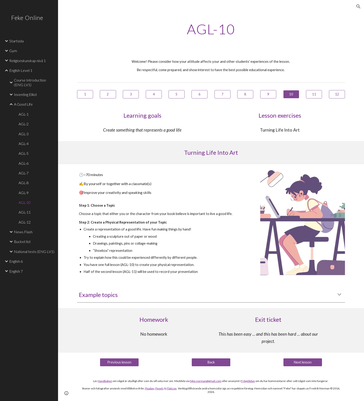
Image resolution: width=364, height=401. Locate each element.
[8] (245, 94)
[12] (337, 94)
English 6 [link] (16, 261)
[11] (314, 94)
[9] (268, 94)
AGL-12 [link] (25, 222)
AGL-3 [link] (24, 134)
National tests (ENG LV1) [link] (34, 251)
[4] (154, 94)
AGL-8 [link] (24, 182)
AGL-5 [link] (24, 153)
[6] (199, 94)
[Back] (211, 362)
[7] (222, 94)
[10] (291, 94)
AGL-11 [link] (25, 212)
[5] (176, 94)
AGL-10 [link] (25, 202)
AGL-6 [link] (24, 163)
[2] (108, 94)
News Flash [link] (23, 232)
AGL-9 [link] (24, 192)
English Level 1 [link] (20, 70)
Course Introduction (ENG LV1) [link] (30, 82)
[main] (211, 28)
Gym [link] (13, 50)
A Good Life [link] (23, 104)
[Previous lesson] (119, 362)
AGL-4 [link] (24, 143)
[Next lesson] (302, 362)
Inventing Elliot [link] (25, 94)
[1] (85, 94)
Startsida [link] (16, 41)
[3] (131, 94)
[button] (358, 6)
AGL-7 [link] (24, 173)
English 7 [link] (16, 271)
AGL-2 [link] (24, 124)
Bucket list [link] (22, 241)
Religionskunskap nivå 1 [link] (27, 60)
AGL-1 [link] (24, 114)
